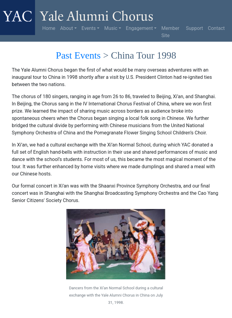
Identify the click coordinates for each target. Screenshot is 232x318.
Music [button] (110, 28)
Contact (216, 28)
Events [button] (89, 28)
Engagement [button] (139, 28)
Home (48, 28)
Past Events (78, 55)
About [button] (66, 28)
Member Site (170, 31)
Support (194, 28)
